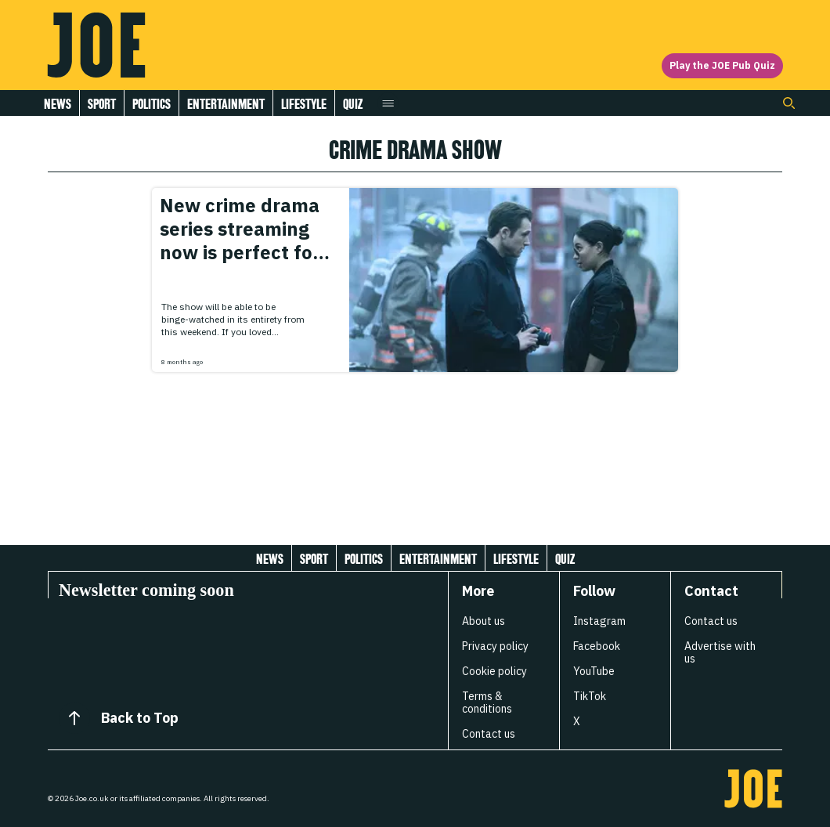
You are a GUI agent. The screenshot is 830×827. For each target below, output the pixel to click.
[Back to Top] (74, 718)
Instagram (599, 621)
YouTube (594, 671)
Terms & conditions (487, 702)
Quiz (353, 104)
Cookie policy (494, 671)
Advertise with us (720, 652)
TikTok (589, 696)
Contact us (488, 734)
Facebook (596, 646)
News (57, 104)
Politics (151, 104)
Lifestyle (304, 104)
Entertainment (226, 104)
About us (483, 621)
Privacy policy (495, 646)
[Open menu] (388, 103)
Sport (102, 104)
